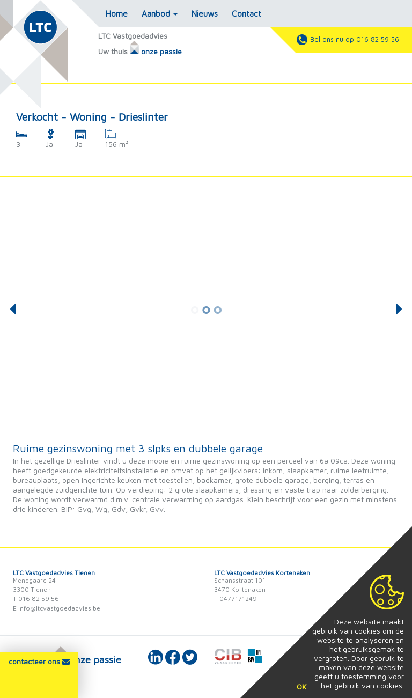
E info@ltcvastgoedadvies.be (56, 608)
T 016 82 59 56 (36, 598)
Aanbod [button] (160, 13)
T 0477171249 (235, 598)
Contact (246, 13)
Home (117, 13)
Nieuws (205, 13)
